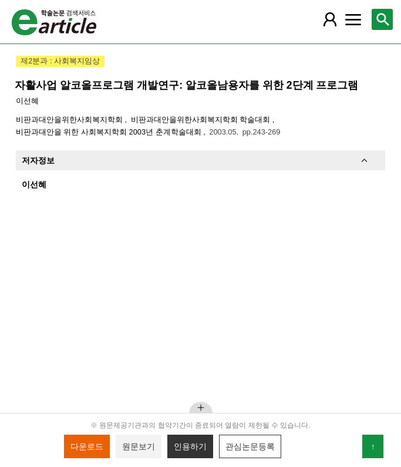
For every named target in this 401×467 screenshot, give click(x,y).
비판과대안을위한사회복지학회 (70, 119)
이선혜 (27, 100)
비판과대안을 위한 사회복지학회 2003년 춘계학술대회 (109, 131)
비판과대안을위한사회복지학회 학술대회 (201, 119)
